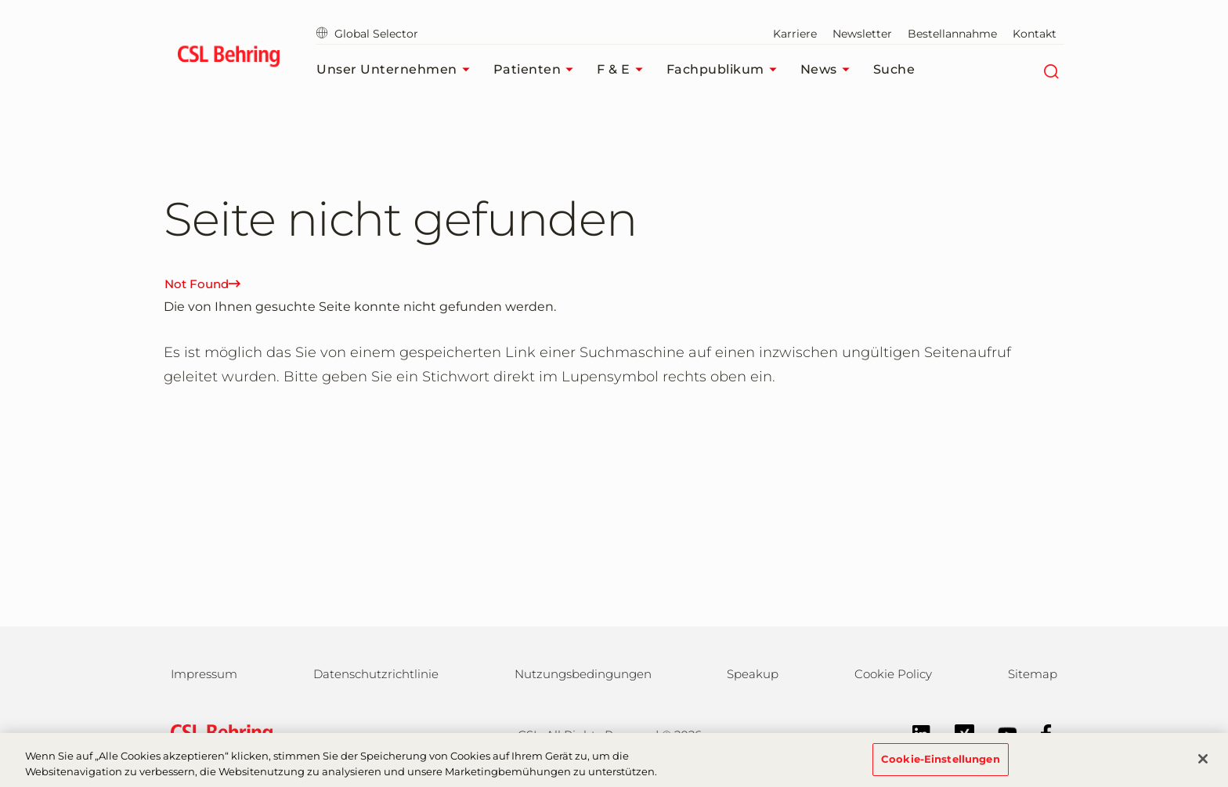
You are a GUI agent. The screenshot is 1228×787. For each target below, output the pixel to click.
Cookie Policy (893, 673)
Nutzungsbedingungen (583, 673)
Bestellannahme (952, 34)
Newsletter (862, 34)
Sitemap (1032, 673)
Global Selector (367, 34)
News (829, 69)
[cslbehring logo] (228, 58)
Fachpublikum (725, 69)
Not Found (202, 283)
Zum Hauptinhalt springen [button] (0, 0)
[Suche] (1050, 70)
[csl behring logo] (218, 733)
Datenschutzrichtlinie (376, 673)
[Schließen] (1203, 768)
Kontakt (1034, 34)
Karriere (795, 34)
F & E (624, 69)
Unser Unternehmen (397, 69)
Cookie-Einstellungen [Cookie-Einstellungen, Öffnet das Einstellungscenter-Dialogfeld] (940, 767)
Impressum (204, 673)
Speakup (752, 673)
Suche (894, 69)
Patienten (537, 69)
